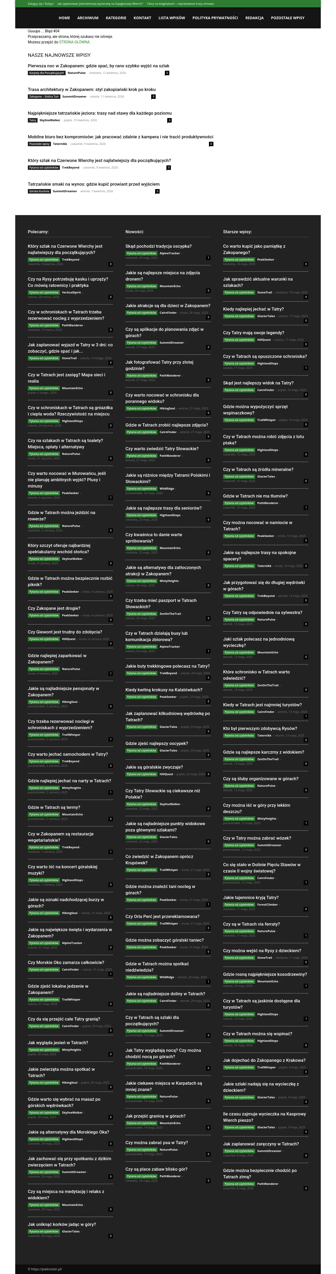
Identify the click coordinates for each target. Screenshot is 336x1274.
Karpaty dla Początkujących (46, 73)
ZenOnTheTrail (170, 614)
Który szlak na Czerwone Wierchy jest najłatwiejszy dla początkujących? (99, 160)
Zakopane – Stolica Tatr (44, 96)
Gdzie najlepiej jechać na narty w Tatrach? (69, 780)
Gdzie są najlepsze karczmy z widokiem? (263, 752)
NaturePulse (77, 73)
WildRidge (167, 488)
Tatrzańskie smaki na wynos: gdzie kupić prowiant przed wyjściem (94, 184)
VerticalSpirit (71, 292)
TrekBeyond (70, 167)
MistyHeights (71, 788)
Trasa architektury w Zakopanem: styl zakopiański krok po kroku (92, 89)
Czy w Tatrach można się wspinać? (257, 1033)
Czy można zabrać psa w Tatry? (156, 1142)
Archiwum (88, 17)
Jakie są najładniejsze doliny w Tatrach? (165, 993)
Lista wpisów (172, 17)
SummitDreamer (74, 96)
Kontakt (142, 17)
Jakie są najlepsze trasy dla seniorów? (163, 508)
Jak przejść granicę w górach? (155, 1116)
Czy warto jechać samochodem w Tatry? (68, 754)
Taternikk (60, 144)
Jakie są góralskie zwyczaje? (154, 767)
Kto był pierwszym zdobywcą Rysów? (260, 728)
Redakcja (254, 17)
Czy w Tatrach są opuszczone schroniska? (265, 356)
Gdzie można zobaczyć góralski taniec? (164, 940)
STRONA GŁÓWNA (74, 42)
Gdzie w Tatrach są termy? (54, 807)
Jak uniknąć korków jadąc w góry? (62, 1224)
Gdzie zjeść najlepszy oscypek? (156, 743)
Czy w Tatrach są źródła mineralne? (258, 469)
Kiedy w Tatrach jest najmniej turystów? (262, 704)
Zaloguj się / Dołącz (41, 4)
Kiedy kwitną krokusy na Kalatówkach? (163, 689)
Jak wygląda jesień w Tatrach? (58, 1042)
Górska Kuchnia (39, 191)
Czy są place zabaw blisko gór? (156, 1169)
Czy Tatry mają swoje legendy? (253, 332)
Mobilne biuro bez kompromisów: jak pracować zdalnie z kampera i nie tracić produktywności (120, 136)
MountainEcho (72, 388)
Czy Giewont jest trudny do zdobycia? (65, 632)
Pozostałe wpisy (287, 17)
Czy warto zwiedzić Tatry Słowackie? (161, 448)
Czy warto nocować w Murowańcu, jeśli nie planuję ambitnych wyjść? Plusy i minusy (67, 480)
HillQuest (68, 639)
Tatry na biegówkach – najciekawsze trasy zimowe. (180, 4)
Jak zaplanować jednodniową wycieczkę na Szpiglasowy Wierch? (100, 4)
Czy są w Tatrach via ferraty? (251, 924)
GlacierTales (71, 1231)
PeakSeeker (70, 493)
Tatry (32, 120)
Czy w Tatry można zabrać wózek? (257, 838)
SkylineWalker (50, 120)
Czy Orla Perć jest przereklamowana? (162, 916)
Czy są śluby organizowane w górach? (260, 778)
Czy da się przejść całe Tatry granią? (64, 1019)
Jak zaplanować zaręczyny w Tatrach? (261, 1143)
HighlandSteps (72, 421)
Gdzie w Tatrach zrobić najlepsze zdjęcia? (166, 425)
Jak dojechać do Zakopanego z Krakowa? (264, 1060)
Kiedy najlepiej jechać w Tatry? (253, 309)
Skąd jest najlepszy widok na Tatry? (258, 382)
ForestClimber (267, 904)
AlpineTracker (72, 943)
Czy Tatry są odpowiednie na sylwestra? (262, 612)
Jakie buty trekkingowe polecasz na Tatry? (167, 666)
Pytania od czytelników (43, 167)
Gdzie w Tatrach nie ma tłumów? (255, 496)
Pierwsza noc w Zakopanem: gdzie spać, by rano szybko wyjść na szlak (98, 65)
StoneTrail (69, 358)
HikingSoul (69, 702)
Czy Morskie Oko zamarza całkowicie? (66, 962)
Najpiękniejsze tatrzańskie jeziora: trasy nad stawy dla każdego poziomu (100, 113)
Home (64, 17)
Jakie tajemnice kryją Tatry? (251, 897)
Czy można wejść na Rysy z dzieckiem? (262, 950)
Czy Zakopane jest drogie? (54, 608)
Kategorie (116, 17)
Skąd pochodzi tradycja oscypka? (158, 246)
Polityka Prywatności (215, 17)
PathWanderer (72, 325)
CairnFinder (70, 969)
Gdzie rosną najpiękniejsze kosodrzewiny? (265, 974)
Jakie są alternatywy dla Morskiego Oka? (68, 1132)
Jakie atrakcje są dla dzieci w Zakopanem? (168, 305)
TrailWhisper (71, 735)
